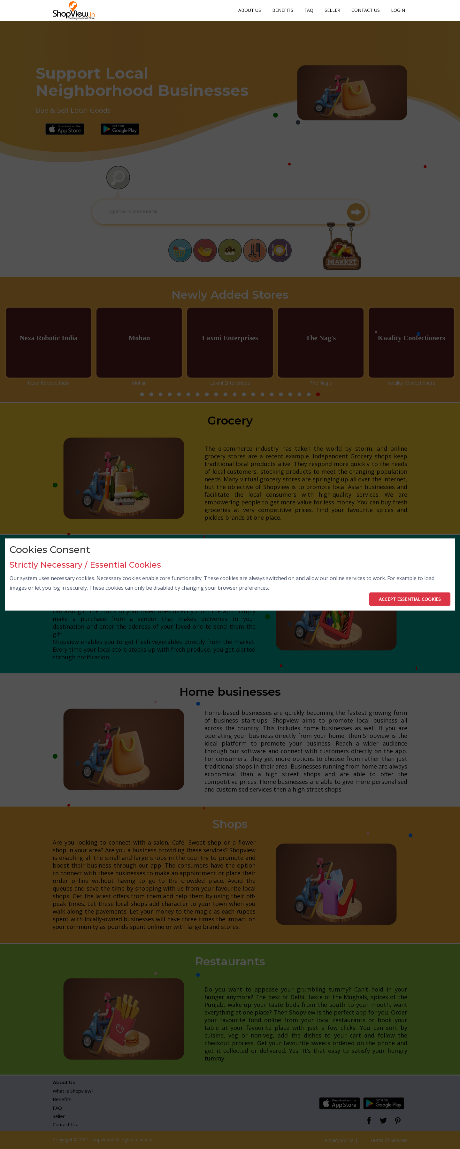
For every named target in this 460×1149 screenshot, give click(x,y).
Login (398, 10)
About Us (249, 10)
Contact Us (365, 10)
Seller (332, 10)
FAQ (308, 10)
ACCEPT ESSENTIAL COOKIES (410, 599)
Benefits (282, 10)
